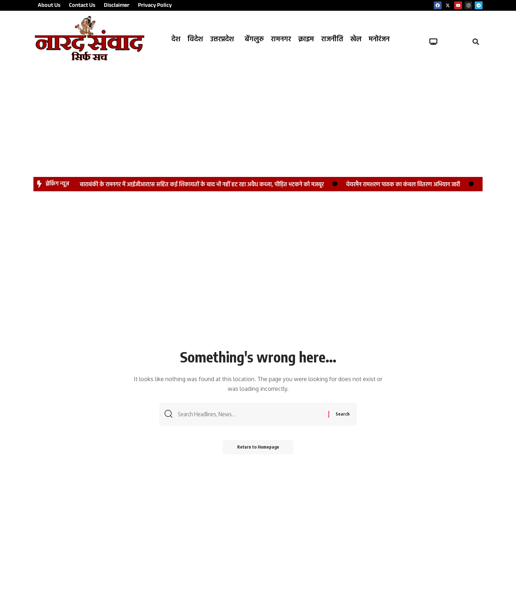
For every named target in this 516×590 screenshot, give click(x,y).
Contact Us (82, 6)
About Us (49, 6)
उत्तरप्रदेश (222, 39)
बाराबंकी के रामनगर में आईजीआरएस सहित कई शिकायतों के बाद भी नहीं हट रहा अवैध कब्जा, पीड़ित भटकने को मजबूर (202, 184)
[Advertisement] (258, 116)
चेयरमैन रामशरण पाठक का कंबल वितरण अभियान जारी (403, 184)
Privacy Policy (155, 6)
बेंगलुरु (254, 39)
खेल (355, 39)
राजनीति (332, 39)
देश (175, 39)
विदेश (195, 39)
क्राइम (306, 39)
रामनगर (281, 39)
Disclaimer (116, 6)
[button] (224, 39)
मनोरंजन (379, 39)
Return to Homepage (258, 447)
